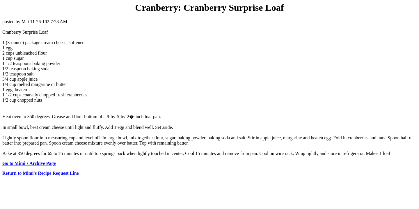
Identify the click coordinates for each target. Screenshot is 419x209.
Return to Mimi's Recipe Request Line (40, 173)
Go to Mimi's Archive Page (29, 163)
